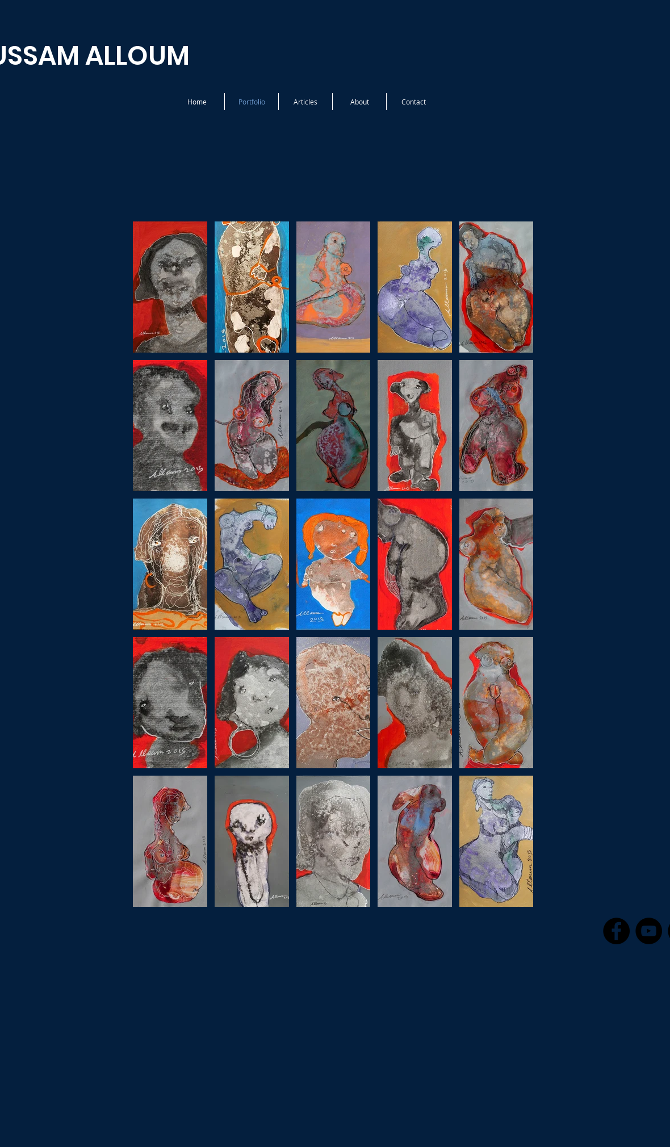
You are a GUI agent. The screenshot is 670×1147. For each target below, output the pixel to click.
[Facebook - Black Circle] (616, 931)
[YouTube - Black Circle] (648, 931)
